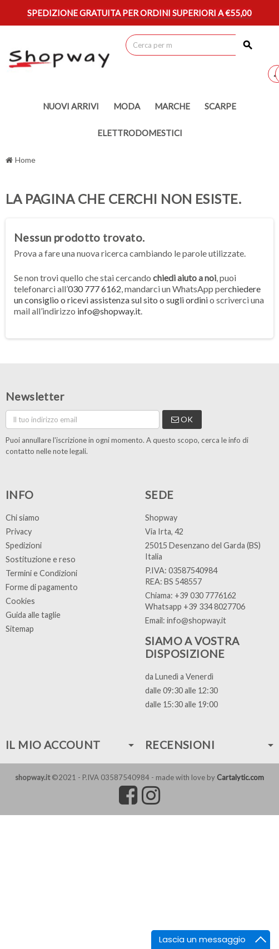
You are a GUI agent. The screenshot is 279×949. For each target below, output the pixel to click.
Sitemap (20, 628)
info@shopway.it (109, 311)
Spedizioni (24, 545)
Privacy (19, 531)
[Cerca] (192, 45)
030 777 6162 (94, 288)
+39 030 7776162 (205, 595)
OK (182, 419)
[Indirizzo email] (83, 419)
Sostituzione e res (38, 559)
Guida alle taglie (33, 615)
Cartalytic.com (240, 777)
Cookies (20, 601)
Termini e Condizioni (41, 573)
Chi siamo (22, 517)
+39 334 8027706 (214, 606)
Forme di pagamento (42, 587)
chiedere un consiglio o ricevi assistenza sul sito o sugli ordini (137, 294)
